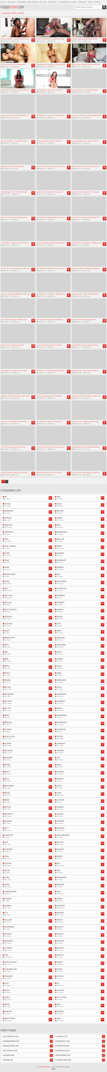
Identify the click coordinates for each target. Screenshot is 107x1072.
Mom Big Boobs (21, 2)
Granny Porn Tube (32, 2)
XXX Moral (73, 2)
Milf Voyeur (43, 2)
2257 (53, 1069)
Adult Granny (11, 2)
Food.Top (12, 7)
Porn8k (90, 2)
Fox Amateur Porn (63, 2)
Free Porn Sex (52, 2)
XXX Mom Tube (82, 2)
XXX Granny (96, 2)
